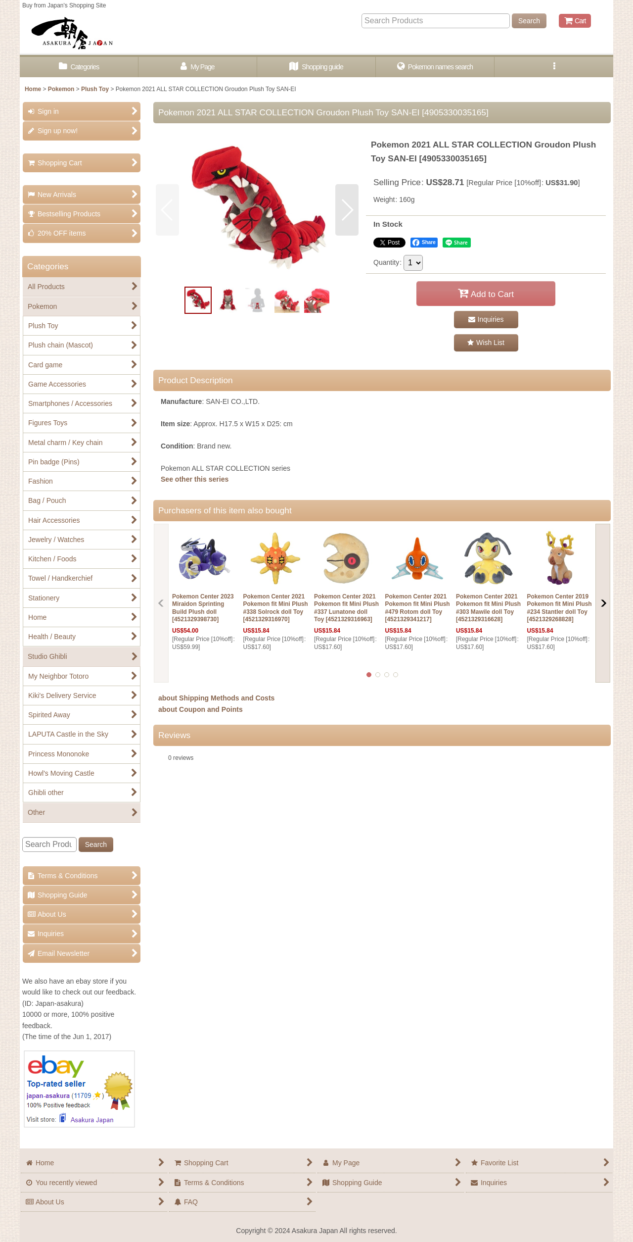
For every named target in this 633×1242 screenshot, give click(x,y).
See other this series (194, 479)
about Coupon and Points (200, 709)
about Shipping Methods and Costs (216, 698)
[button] (554, 67)
